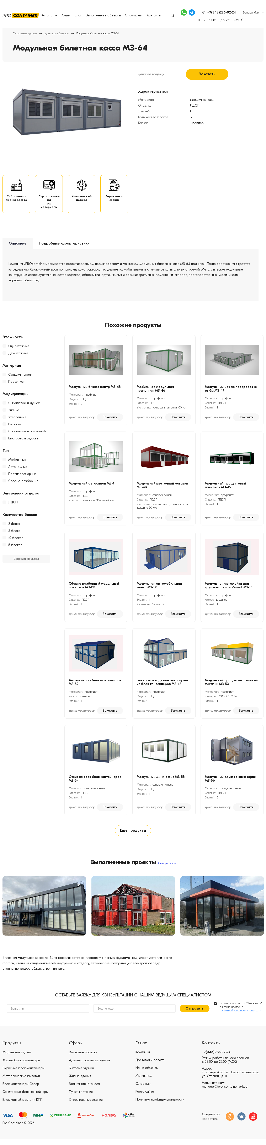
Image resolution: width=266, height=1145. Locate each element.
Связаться (143, 1089)
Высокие (14, 427)
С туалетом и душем (24, 406)
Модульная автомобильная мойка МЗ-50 (159, 589)
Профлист (16, 385)
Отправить (195, 1014)
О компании (134, 15)
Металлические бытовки (21, 1082)
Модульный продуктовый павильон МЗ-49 (225, 488)
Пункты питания (81, 1097)
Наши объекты (146, 1074)
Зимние (13, 413)
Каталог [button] (49, 15)
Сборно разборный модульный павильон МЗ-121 (94, 589)
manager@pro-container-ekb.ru (225, 1092)
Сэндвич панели (20, 378)
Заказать (207, 74)
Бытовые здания (81, 1074)
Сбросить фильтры (26, 562)
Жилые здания (80, 1082)
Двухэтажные (18, 356)
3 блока (14, 534)
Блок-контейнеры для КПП (22, 1105)
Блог (78, 15)
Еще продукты (133, 835)
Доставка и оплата (150, 1066)
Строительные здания (86, 1105)
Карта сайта (144, 1097)
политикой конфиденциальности (240, 1016)
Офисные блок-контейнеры (23, 1074)
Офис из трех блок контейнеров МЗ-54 (95, 782)
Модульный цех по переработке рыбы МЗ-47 (231, 392)
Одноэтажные (18, 349)
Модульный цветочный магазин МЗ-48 (162, 488)
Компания (142, 1058)
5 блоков (15, 548)
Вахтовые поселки (83, 1058)
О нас (141, 1048)
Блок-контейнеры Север (20, 1089)
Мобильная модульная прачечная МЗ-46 (155, 392)
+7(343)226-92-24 (216, 1058)
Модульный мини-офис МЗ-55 (161, 780)
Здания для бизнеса (56, 33)
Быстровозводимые (23, 442)
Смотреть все (167, 867)
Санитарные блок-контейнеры (25, 1097)
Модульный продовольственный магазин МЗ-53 (231, 685)
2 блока (14, 527)
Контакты (154, 15)
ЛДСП (13, 506)
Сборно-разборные (23, 484)
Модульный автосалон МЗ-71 (92, 487)
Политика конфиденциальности (159, 1105)
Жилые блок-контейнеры (21, 1066)
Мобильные (17, 463)
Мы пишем (143, 1082)
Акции (66, 15)
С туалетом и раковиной (27, 435)
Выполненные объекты (103, 15)
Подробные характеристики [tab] (64, 247)
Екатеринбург (251, 12)
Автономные (17, 470)
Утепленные (17, 420)
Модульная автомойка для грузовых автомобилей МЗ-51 (228, 589)
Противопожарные (22, 477)
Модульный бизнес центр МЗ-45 (95, 390)
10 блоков (15, 541)
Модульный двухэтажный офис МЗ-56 (230, 782)
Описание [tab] (17, 247)
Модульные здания (25, 33)
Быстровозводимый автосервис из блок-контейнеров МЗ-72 (163, 685)
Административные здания (89, 1066)
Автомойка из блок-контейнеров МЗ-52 (95, 685)
